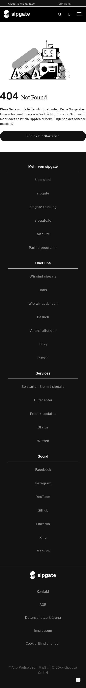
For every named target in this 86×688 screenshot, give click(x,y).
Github (43, 510)
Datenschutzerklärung (43, 617)
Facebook (43, 469)
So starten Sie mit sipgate (43, 386)
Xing (43, 537)
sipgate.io (43, 220)
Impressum (43, 630)
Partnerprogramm (43, 247)
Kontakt (43, 591)
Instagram (43, 483)
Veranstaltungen (43, 330)
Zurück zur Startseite (43, 136)
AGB (43, 604)
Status (43, 427)
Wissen (43, 441)
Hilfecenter (43, 400)
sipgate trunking (43, 207)
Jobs (43, 290)
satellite (43, 234)
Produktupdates (43, 413)
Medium (43, 551)
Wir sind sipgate (43, 276)
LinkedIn (43, 524)
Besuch (43, 317)
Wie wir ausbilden (43, 303)
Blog (43, 344)
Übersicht (43, 179)
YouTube (43, 497)
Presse (43, 358)
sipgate (43, 193)
